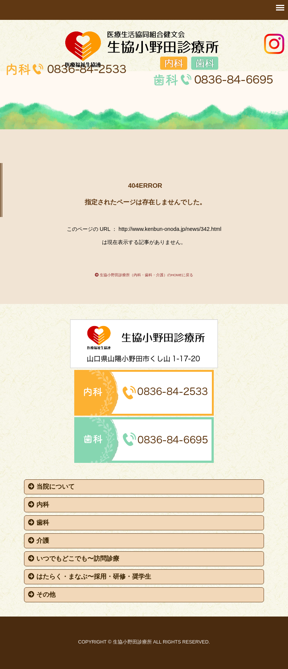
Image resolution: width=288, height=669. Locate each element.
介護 (38, 540)
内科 (38, 504)
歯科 (38, 522)
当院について (51, 486)
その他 (42, 594)
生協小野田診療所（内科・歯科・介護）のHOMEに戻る (144, 275)
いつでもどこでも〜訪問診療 (73, 558)
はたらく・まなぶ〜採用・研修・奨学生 (89, 576)
